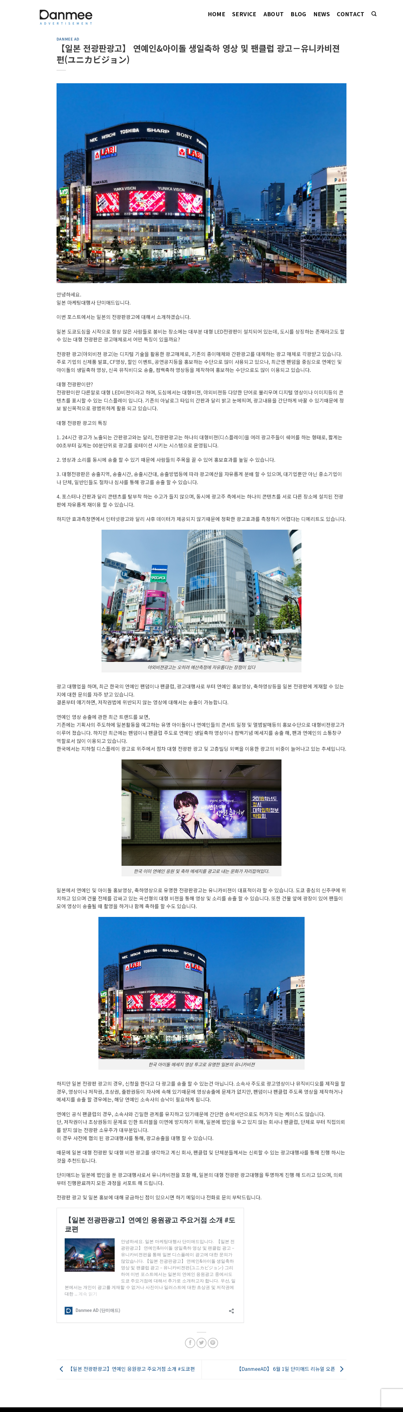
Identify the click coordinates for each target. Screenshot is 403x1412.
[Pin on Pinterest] (213, 1343)
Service (244, 14)
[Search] (373, 14)
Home (216, 14)
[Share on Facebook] (190, 1343)
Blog (298, 14)
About (273, 14)
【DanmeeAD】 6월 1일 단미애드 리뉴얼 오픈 (291, 1368)
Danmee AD (68, 38)
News (321, 14)
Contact (350, 14)
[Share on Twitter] (202, 1343)
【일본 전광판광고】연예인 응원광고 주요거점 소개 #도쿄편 (126, 1368)
